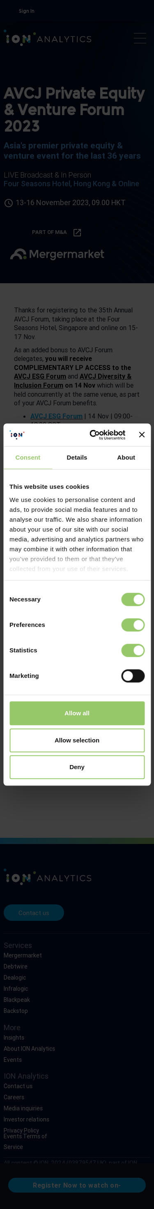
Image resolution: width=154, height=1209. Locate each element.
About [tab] (126, 457)
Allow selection (77, 740)
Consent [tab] (27, 457)
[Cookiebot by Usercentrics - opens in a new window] (93, 435)
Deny (77, 766)
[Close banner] (142, 435)
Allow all (77, 713)
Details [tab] (77, 457)
